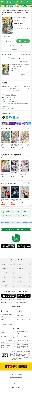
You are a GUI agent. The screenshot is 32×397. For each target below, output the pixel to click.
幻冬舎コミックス (11, 97)
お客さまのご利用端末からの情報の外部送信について (22, 346)
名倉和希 (16, 17)
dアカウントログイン (6, 324)
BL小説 (9, 99)
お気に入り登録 (26, 54)
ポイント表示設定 (21, 319)
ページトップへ (16, 383)
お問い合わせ (4, 319)
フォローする (25, 18)
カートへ (10, 41)
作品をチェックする (17, 45)
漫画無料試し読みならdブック (7, 222)
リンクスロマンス (12, 101)
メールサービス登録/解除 (6, 315)
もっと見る (26, 128)
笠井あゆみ (21, 17)
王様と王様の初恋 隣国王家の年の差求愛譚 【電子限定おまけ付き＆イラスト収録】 (20, 66)
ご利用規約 (4, 332)
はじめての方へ (6, 311)
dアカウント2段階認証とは (6, 341)
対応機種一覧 (20, 311)
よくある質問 (20, 315)
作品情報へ (15, 49)
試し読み (8, 36)
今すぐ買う (24, 41)
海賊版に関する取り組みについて (6, 346)
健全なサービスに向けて (22, 336)
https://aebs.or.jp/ (15, 359)
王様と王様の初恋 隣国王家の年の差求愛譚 (18, 103)
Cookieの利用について (22, 341)
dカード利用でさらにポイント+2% (20, 28)
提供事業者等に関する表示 (22, 332)
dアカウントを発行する (16, 374)
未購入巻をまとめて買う (17, 58)
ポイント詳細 (17, 25)
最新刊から (27, 61)
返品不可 (15, 29)
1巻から (22, 61)
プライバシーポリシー (6, 336)
